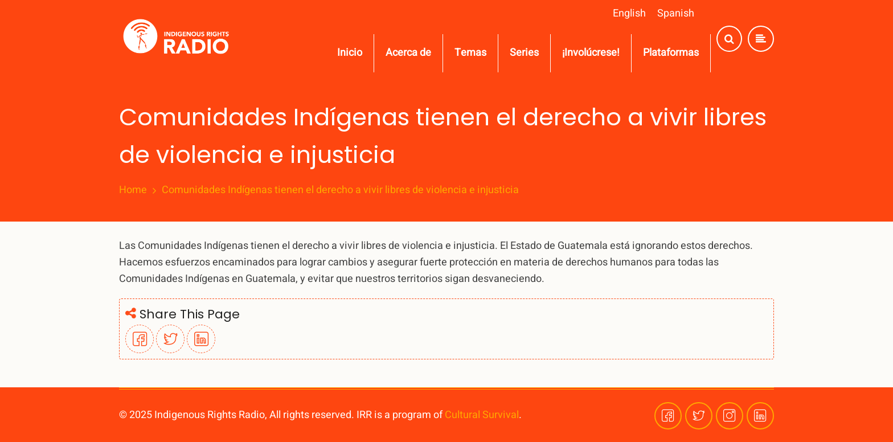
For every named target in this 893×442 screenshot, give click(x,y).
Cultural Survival (482, 415)
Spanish (675, 13)
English (629, 13)
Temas (470, 52)
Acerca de (408, 52)
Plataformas (671, 52)
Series (524, 52)
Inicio (349, 52)
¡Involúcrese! (591, 52)
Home (133, 190)
